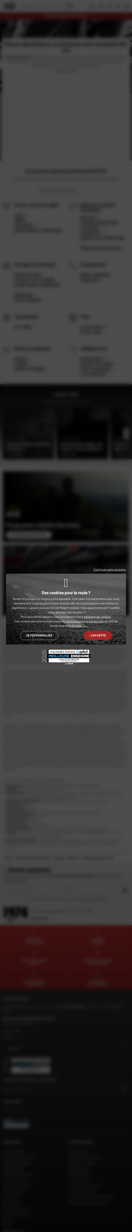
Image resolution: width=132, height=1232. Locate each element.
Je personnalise (39, 635)
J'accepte (97, 635)
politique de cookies (97, 616)
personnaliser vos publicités (85, 621)
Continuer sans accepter (110, 569)
